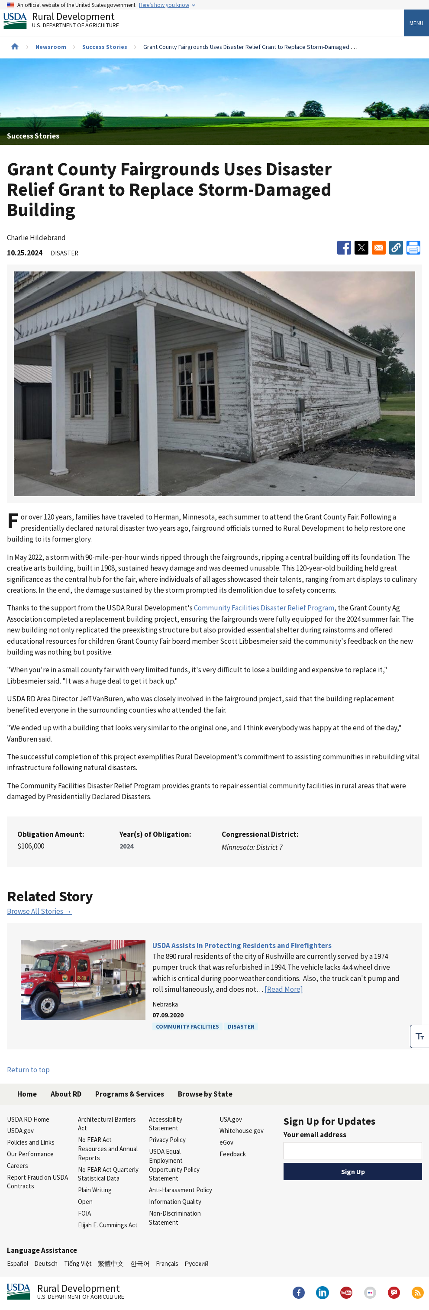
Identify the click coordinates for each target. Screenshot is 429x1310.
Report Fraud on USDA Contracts (37, 1182)
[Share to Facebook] (344, 248)
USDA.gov (20, 1130)
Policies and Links (31, 1142)
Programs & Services (129, 1094)
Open (85, 1201)
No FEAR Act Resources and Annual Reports (108, 1149)
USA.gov (230, 1119)
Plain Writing (95, 1190)
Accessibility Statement (165, 1124)
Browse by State (205, 1094)
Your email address (315, 1134)
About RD (66, 1094)
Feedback (232, 1154)
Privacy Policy (167, 1140)
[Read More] (283, 989)
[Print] (413, 248)
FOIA (84, 1213)
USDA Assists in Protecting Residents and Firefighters (242, 945)
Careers (17, 1166)
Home (27, 1094)
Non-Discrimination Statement (175, 1217)
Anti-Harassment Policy (180, 1190)
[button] (396, 248)
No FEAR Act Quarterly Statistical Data (108, 1174)
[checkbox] (419, 1036)
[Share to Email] (379, 248)
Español (17, 1263)
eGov (226, 1142)
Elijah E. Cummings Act (108, 1225)
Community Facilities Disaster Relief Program (264, 608)
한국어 (140, 1263)
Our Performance (30, 1154)
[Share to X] (361, 248)
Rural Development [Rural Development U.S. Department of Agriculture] (68, 22)
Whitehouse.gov (241, 1130)
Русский (196, 1263)
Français (167, 1263)
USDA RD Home (28, 1119)
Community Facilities (187, 1026)
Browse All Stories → (39, 911)
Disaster (241, 1026)
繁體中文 (111, 1263)
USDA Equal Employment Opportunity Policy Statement (174, 1164)
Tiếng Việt (78, 1263)
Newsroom (50, 47)
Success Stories (104, 47)
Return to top (28, 1069)
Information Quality (175, 1201)
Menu (416, 23)
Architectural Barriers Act (107, 1124)
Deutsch (46, 1263)
